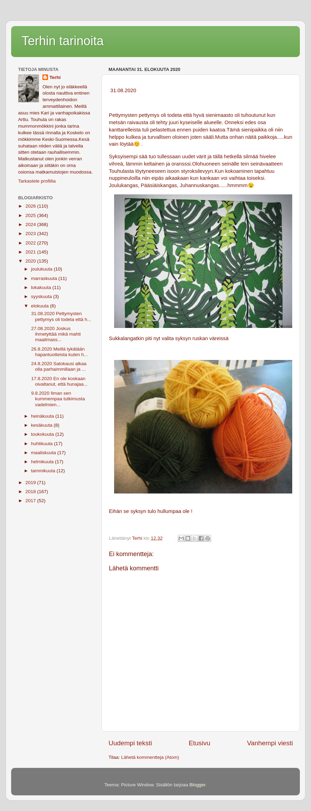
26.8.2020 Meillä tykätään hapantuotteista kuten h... (59, 351)
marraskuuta (44, 278)
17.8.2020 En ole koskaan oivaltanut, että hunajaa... (59, 381)
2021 (31, 252)
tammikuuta (44, 470)
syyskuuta (42, 296)
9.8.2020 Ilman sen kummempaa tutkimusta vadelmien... (57, 399)
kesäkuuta (42, 425)
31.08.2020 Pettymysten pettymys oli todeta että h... (60, 316)
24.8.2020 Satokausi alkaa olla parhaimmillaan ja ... (58, 366)
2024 (31, 224)
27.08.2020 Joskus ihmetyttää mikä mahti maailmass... (55, 334)
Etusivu (199, 743)
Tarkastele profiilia (37, 181)
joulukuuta (42, 269)
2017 (31, 500)
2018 (31, 491)
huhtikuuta (42, 443)
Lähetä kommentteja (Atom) (150, 757)
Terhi (55, 77)
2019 (31, 482)
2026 (31, 206)
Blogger (198, 784)
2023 (31, 233)
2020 (31, 261)
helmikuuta (43, 461)
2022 (31, 243)
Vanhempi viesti (270, 743)
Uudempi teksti (130, 743)
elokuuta (40, 305)
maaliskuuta (44, 452)
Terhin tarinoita (63, 41)
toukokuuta (43, 434)
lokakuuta (42, 287)
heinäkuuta (43, 416)
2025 (31, 215)
